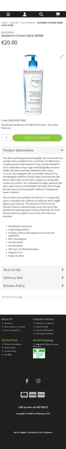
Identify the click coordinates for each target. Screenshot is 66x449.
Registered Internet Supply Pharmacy (45, 345)
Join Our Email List (11, 330)
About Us (7, 323)
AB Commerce (46, 432)
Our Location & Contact (13, 327)
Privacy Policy (9, 348)
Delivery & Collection (44, 323)
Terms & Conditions (12, 344)
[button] (61, 56)
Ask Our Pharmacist (43, 330)
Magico (23, 432)
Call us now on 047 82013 (33, 407)
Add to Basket (37, 138)
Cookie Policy (9, 351)
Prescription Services (44, 334)
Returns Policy (41, 327)
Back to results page (13, 297)
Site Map (7, 355)
